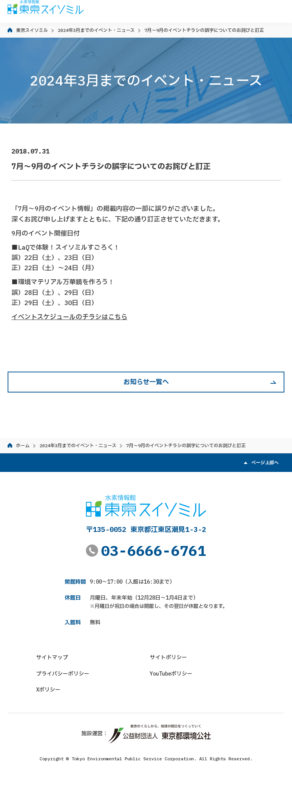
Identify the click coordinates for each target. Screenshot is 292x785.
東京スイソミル (32, 30)
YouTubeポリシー (171, 673)
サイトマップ (52, 657)
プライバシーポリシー (62, 673)
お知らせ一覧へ (146, 382)
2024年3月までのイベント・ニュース (96, 30)
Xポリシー (48, 689)
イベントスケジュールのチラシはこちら (69, 317)
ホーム (23, 445)
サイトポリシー (168, 657)
